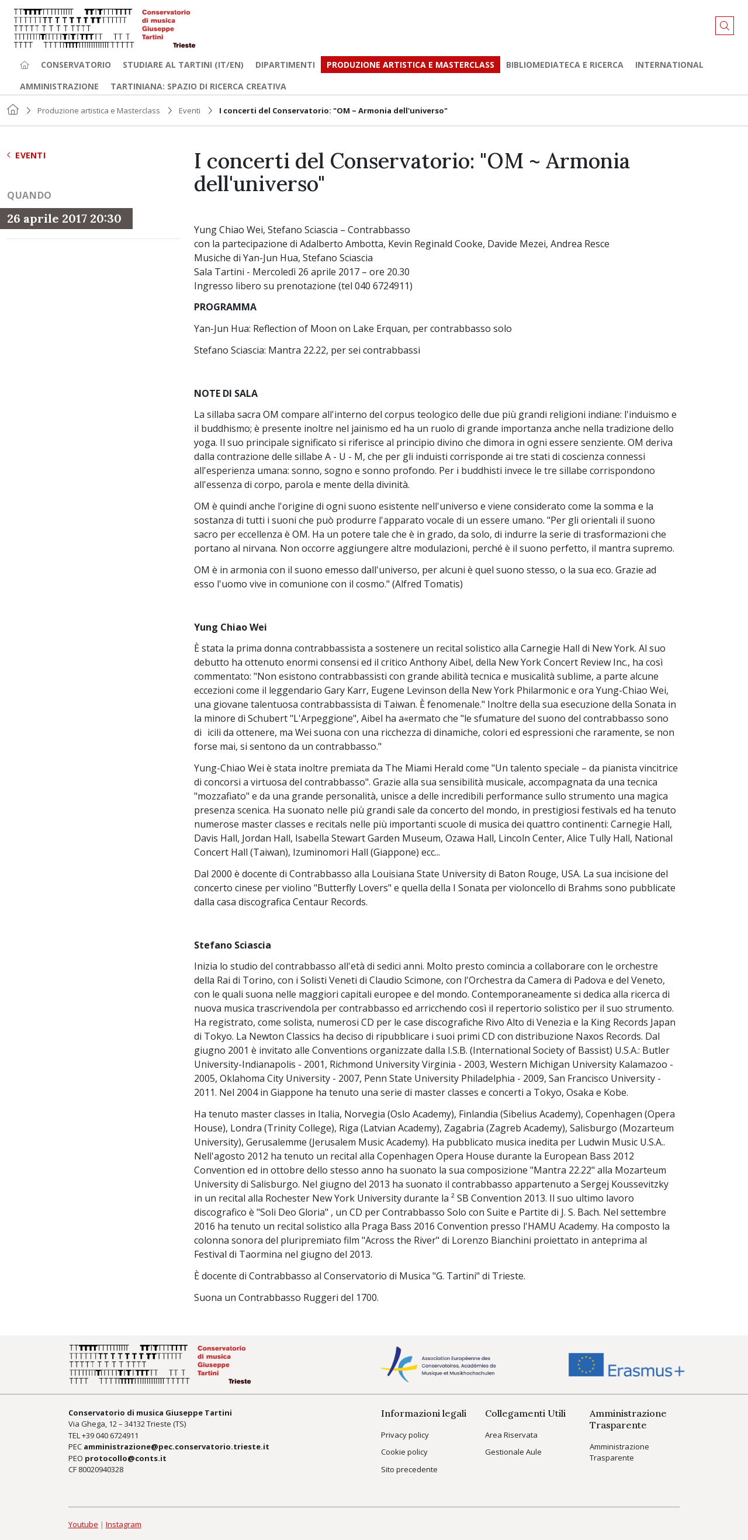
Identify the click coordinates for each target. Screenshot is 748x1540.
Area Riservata (511, 1435)
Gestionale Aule (513, 1451)
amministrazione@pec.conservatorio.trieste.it (176, 1446)
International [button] (669, 64)
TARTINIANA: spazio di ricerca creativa (198, 86)
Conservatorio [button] (76, 64)
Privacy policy (405, 1435)
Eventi (189, 110)
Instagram (123, 1524)
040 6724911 (117, 1435)
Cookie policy (404, 1451)
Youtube (83, 1524)
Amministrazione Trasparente (619, 1452)
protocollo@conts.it (126, 1458)
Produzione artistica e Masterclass (410, 64)
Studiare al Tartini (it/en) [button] (183, 64)
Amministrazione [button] (59, 86)
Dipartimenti (285, 64)
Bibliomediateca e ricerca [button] (565, 64)
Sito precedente (409, 1469)
